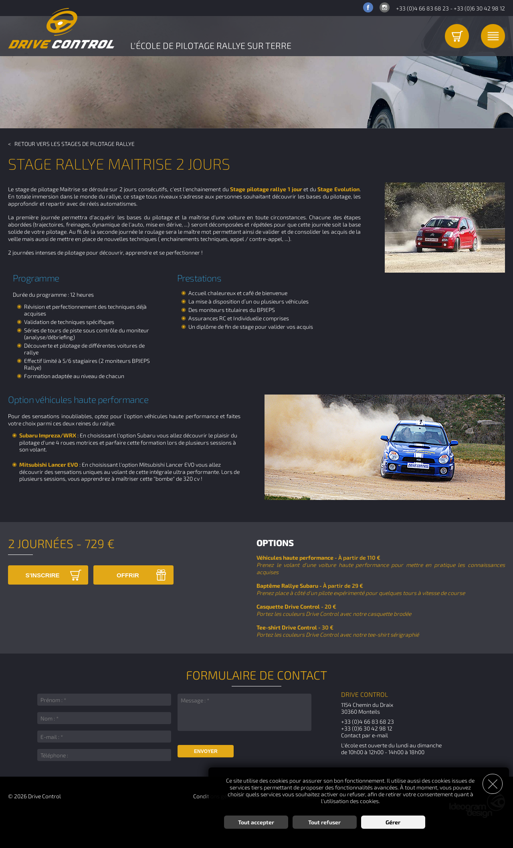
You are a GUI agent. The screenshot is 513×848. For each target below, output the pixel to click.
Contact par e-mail (364, 735)
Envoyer (206, 751)
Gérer (393, 822)
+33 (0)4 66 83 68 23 (422, 8)
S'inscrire (42, 575)
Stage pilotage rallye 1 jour (266, 189)
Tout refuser (324, 822)
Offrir (128, 575)
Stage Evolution (338, 189)
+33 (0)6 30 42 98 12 (479, 8)
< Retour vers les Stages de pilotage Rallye (71, 143)
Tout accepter (256, 822)
